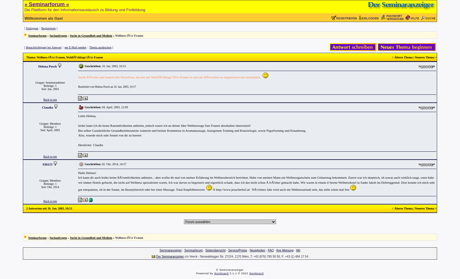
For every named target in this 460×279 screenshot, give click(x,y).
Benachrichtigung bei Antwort (43, 47)
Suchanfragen (58, 35)
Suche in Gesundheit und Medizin (91, 35)
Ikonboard (221, 273)
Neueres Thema (424, 57)
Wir (298, 250)
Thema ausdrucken (100, 47)
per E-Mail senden (75, 47)
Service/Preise (237, 250)
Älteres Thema (403, 57)
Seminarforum (37, 35)
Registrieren (48, 28)
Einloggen (32, 28)
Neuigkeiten (257, 250)
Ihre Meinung (284, 250)
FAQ (271, 250)
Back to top (50, 99)
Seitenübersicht (215, 250)
